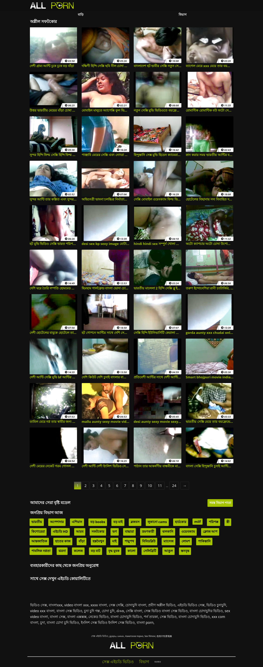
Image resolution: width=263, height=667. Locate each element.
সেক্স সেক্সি (116, 604)
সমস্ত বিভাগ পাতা (220, 503)
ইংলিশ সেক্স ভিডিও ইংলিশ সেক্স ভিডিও (108, 622)
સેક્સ (120, 610)
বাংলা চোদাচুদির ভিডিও (206, 610)
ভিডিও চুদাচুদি (216, 604)
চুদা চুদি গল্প (92, 610)
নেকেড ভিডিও (98, 616)
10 (150, 485)
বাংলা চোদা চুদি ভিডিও (63, 622)
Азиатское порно (134, 636)
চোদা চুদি (108, 610)
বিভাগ (182, 14)
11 (160, 485)
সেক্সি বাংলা (134, 610)
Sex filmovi (149, 636)
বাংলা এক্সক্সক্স (77, 616)
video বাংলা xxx (76, 604)
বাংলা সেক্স (57, 616)
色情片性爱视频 (164, 636)
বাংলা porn (145, 622)
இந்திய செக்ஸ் (116, 636)
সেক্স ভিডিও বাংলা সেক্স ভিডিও (166, 610)
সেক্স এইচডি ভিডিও (99, 636)
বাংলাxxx (55, 604)
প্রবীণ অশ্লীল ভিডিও (162, 604)
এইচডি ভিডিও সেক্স (191, 604)
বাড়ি (80, 14)
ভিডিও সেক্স (38, 604)
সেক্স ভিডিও (168, 616)
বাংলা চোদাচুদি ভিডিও (126, 616)
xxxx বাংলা (99, 604)
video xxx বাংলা (42, 610)
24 (174, 485)
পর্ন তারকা (151, 616)
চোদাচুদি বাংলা (135, 604)
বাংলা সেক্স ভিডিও (69, 610)
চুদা (42, 622)
